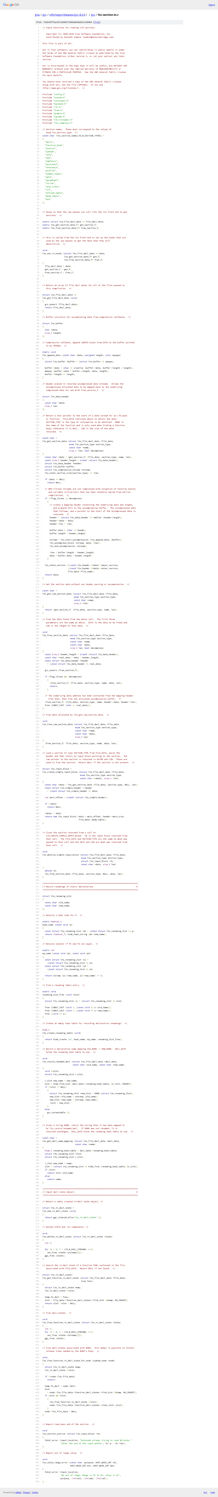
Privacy (26, 1492)
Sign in (212, 4)
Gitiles (18, 1492)
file (96, 22)
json (212, 1492)
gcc (44, 15)
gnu (37, 15)
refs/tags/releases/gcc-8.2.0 (67, 15)
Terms (35, 1492)
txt (205, 1492)
